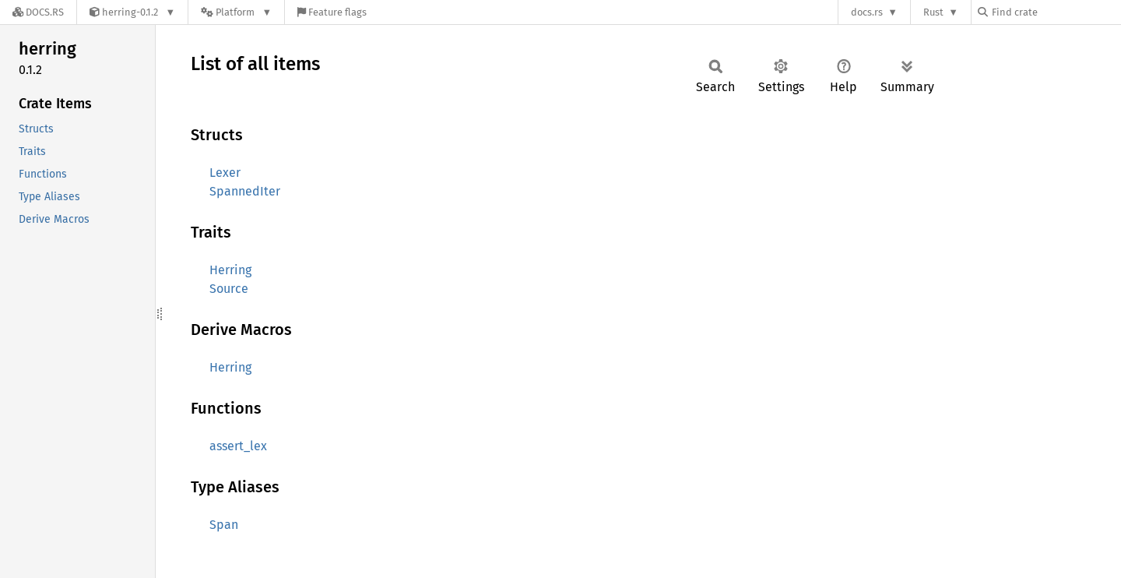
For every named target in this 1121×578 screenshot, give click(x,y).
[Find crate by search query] (1055, 12)
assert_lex (238, 446)
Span (223, 524)
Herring (230, 270)
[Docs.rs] (38, 12)
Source (228, 288)
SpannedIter (244, 191)
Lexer (225, 172)
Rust (933, 12)
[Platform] (236, 12)
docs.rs (867, 12)
